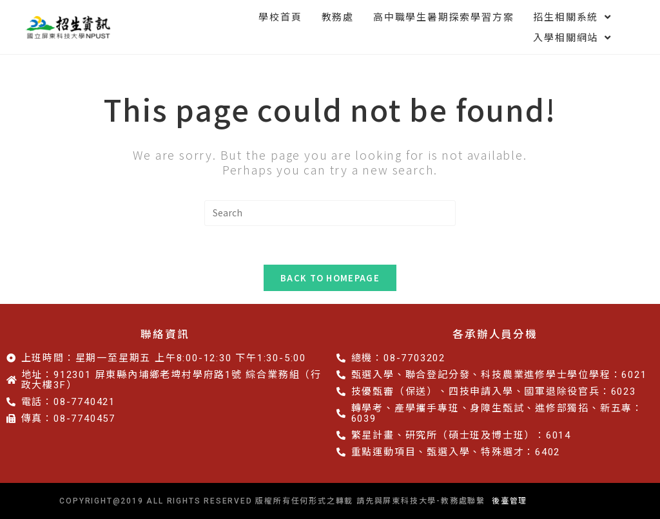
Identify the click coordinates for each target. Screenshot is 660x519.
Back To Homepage (330, 278)
